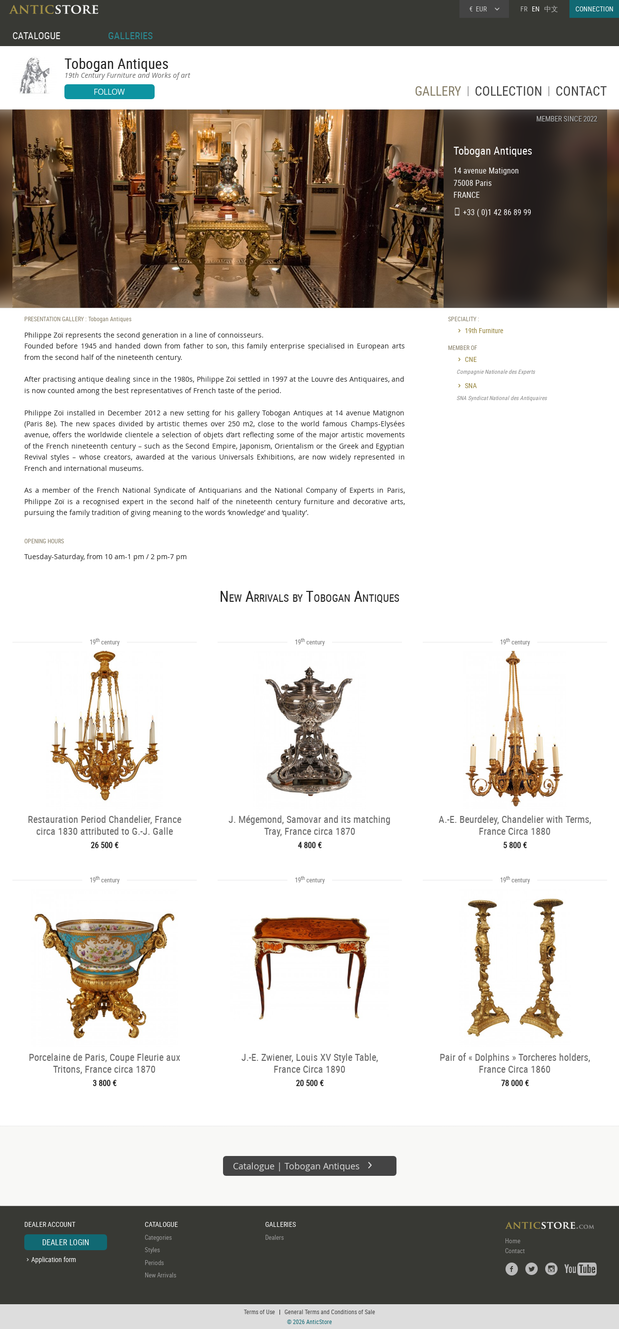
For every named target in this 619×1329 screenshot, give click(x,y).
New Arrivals (160, 1275)
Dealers (274, 1237)
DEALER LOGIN (65, 1242)
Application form (53, 1259)
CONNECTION (594, 8)
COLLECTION (508, 93)
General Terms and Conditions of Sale (329, 1312)
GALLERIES (130, 35)
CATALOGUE (36, 35)
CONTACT (581, 93)
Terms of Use (259, 1312)
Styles (152, 1249)
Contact (515, 1250)
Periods (154, 1262)
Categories (158, 1237)
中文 (551, 8)
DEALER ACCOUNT (49, 1224)
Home (512, 1240)
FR (523, 8)
